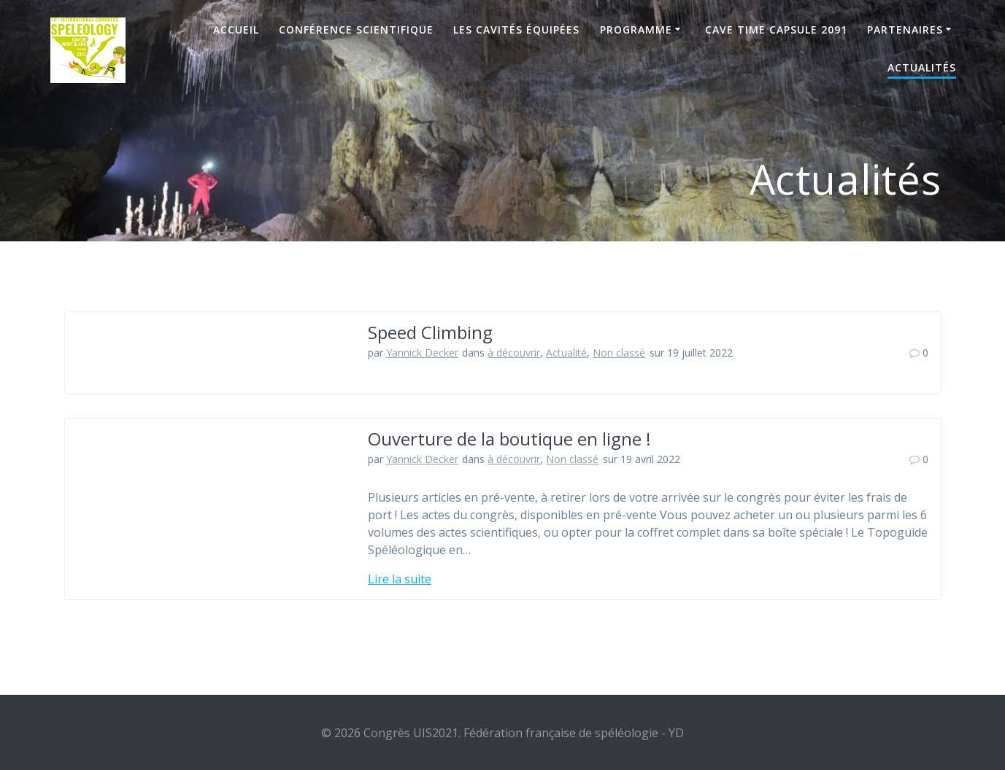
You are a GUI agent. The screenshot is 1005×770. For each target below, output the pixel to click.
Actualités (921, 67)
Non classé (619, 352)
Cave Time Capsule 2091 (776, 29)
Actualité (566, 352)
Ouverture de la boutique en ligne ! (509, 439)
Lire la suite (399, 579)
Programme (636, 29)
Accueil (236, 29)
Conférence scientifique (356, 29)
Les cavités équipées (516, 29)
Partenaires (905, 29)
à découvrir (514, 352)
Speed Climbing (430, 332)
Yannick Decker (422, 352)
